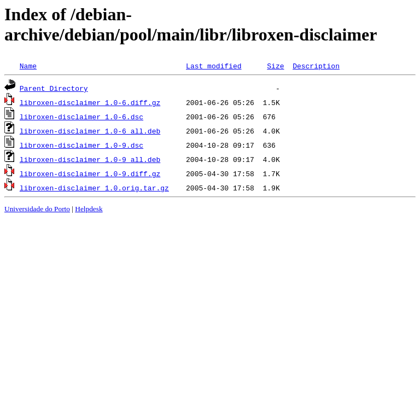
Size (275, 66)
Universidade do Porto (37, 209)
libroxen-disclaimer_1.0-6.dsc (81, 116)
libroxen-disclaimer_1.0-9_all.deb (90, 159)
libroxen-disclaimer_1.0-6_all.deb (90, 131)
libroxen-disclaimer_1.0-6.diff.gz (90, 102)
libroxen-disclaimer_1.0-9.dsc (81, 145)
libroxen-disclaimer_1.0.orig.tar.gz (94, 188)
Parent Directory (54, 88)
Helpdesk (88, 209)
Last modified (213, 66)
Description (316, 66)
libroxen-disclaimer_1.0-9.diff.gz (90, 173)
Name (28, 66)
